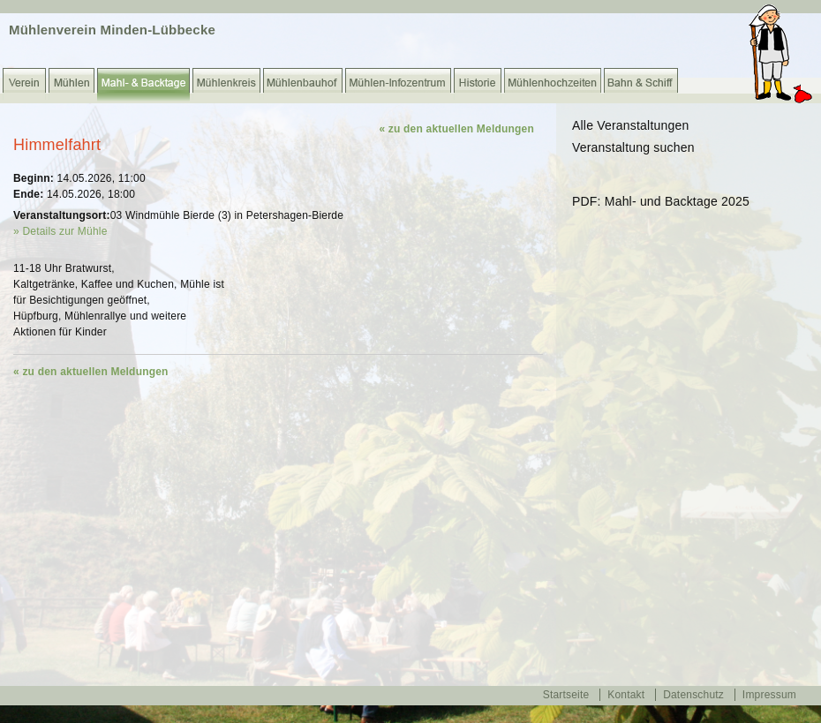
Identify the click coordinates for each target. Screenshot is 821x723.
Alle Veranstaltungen (630, 125)
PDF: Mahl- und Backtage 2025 (660, 201)
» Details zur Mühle (60, 231)
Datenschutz (693, 695)
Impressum (769, 695)
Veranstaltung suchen (633, 147)
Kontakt (625, 695)
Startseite (566, 695)
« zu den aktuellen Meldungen (456, 129)
